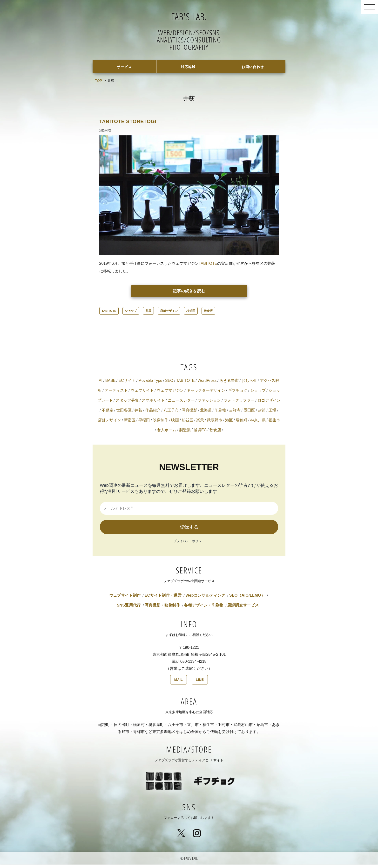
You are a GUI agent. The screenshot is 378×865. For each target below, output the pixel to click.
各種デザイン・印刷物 (203, 606)
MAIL (178, 680)
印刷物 (220, 411)
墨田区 (249, 411)
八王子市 (171, 411)
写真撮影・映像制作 (162, 606)
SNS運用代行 (129, 606)
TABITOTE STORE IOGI (132, 121)
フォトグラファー (239, 401)
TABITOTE (208, 264)
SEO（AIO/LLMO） (247, 596)
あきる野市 (229, 381)
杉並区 (190, 311)
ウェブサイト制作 (125, 596)
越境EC (200, 430)
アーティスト (116, 391)
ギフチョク (237, 391)
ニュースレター (181, 401)
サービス (124, 67)
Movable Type (150, 381)
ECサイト (126, 381)
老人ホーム (166, 430)
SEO (169, 381)
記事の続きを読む (189, 291)
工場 (272, 411)
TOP (98, 81)
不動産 (107, 411)
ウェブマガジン (170, 391)
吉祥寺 (235, 411)
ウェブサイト (142, 391)
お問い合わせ (253, 67)
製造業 (185, 430)
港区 (229, 421)
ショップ (131, 311)
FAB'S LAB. (189, 15)
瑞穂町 (241, 421)
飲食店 (208, 311)
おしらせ (249, 381)
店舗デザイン (169, 311)
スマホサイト (153, 401)
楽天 (200, 421)
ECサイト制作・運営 (163, 596)
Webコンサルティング (205, 596)
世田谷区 (124, 411)
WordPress (207, 381)
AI (100, 381)
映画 (175, 421)
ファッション (209, 401)
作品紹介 (153, 411)
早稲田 (144, 421)
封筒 (262, 411)
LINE (200, 680)
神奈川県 (258, 421)
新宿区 (129, 421)
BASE (110, 381)
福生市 (274, 421)
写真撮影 (189, 411)
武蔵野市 (214, 421)
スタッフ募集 (127, 401)
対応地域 (188, 67)
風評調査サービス (243, 606)
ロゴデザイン (269, 401)
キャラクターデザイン (206, 391)
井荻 (148, 311)
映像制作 (160, 421)
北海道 (206, 411)
